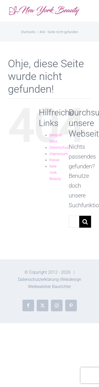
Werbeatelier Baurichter (49, 286)
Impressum (58, 154)
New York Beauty (55, 172)
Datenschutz (59, 147)
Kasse (54, 160)
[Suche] (85, 222)
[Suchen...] (74, 222)
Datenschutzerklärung (38, 279)
